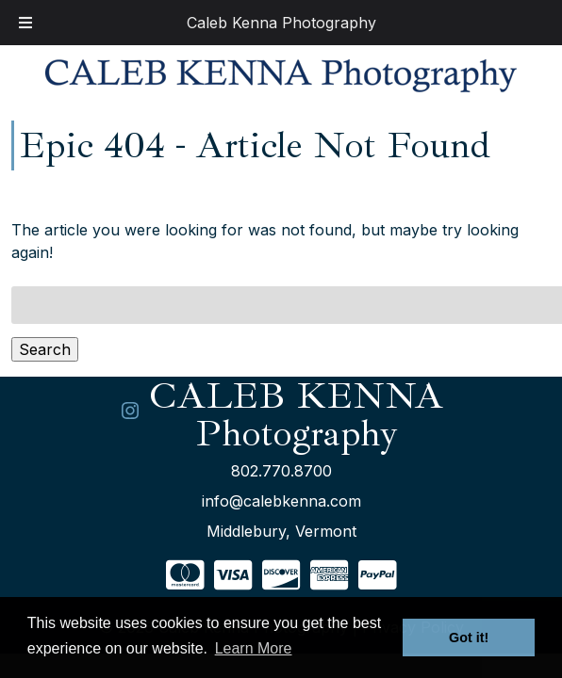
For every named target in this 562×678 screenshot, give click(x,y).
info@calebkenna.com (281, 501)
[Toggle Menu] (25, 22)
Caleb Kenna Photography (281, 22)
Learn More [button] (253, 648)
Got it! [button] (468, 637)
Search (45, 349)
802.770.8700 (281, 470)
